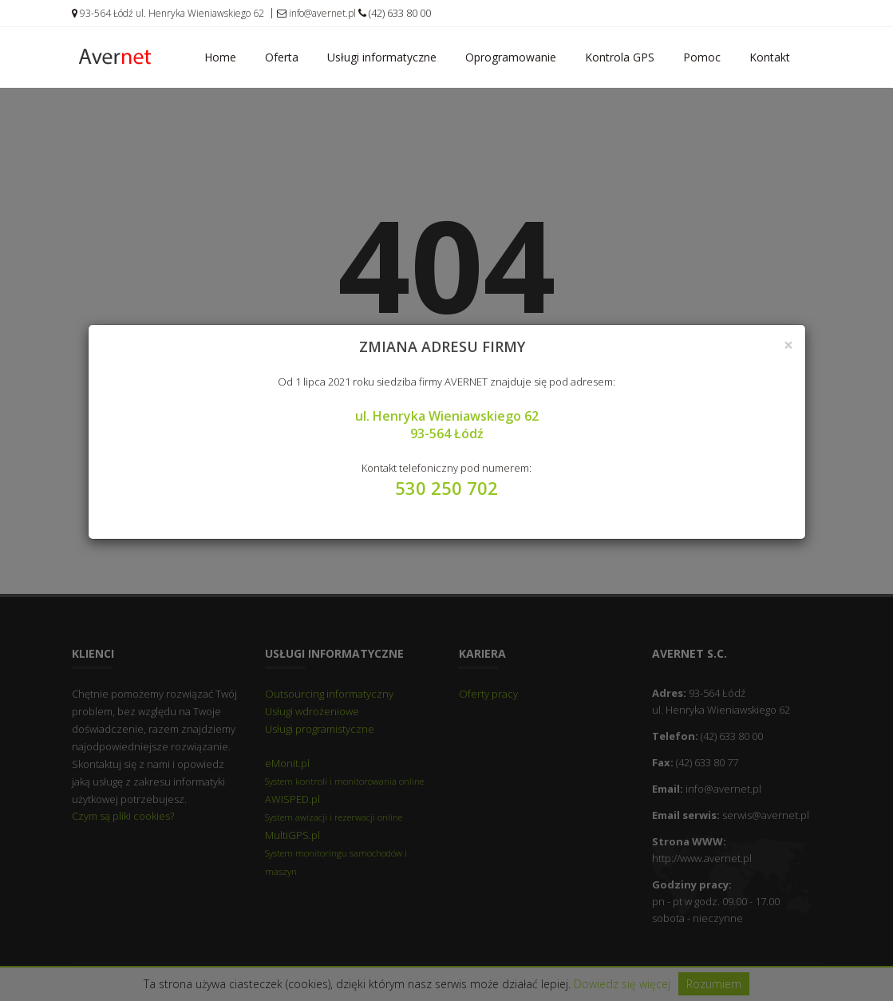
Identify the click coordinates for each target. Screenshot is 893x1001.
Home (220, 57)
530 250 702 (446, 488)
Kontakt (769, 57)
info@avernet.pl (316, 13)
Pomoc (702, 57)
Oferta (281, 57)
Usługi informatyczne (382, 57)
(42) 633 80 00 (394, 13)
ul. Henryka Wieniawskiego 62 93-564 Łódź (447, 424)
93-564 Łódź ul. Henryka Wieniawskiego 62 (168, 13)
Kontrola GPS (619, 57)
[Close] (788, 345)
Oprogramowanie (510, 57)
